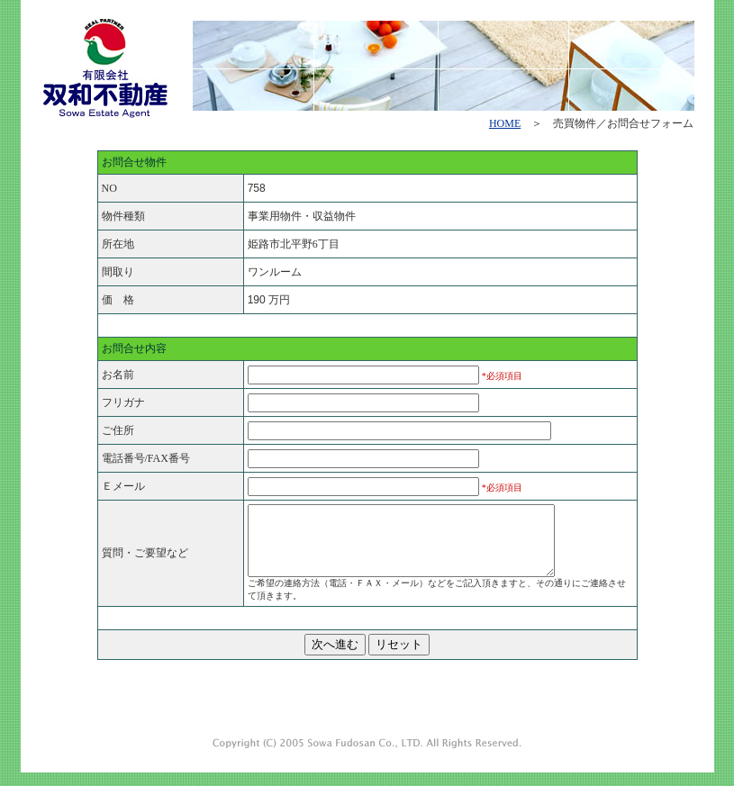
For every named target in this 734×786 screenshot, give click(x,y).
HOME (505, 123)
